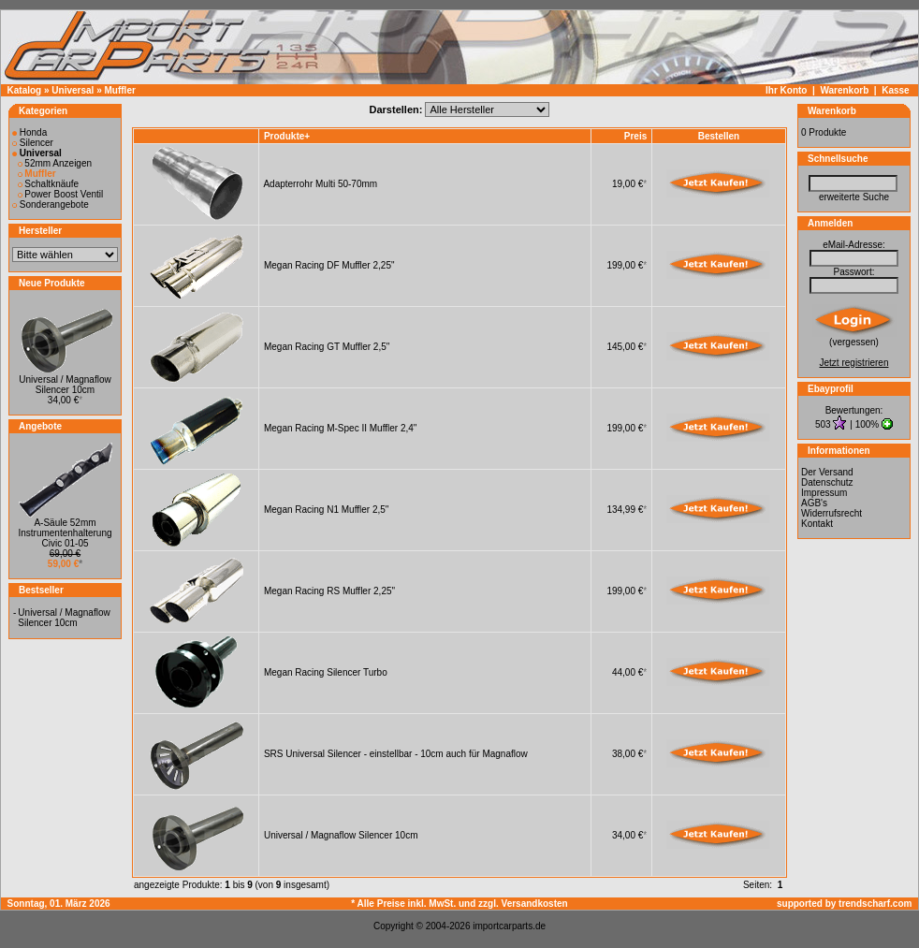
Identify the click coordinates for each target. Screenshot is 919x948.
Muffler (120, 90)
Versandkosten (535, 903)
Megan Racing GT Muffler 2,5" (326, 347)
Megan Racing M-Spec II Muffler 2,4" (340, 428)
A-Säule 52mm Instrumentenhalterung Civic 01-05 (64, 533)
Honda (29, 132)
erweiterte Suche (854, 197)
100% (867, 424)
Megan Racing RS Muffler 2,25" (329, 591)
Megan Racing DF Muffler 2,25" (329, 265)
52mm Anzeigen (55, 163)
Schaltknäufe (49, 184)
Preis (635, 136)
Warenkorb (844, 90)
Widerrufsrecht (831, 513)
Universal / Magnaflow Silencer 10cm (64, 384)
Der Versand (827, 472)
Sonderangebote (50, 204)
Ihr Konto (786, 90)
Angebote (40, 426)
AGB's (814, 503)
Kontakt (817, 523)
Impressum (824, 493)
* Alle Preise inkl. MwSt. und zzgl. (426, 903)
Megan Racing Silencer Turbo (325, 672)
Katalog (24, 90)
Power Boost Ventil (61, 194)
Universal (72, 90)
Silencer (32, 143)
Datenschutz (827, 482)
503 (824, 424)
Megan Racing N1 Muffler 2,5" (326, 509)
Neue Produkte (52, 283)
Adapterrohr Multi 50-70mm (320, 184)
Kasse (895, 90)
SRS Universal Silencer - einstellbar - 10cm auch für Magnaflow (396, 754)
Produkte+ (287, 136)
